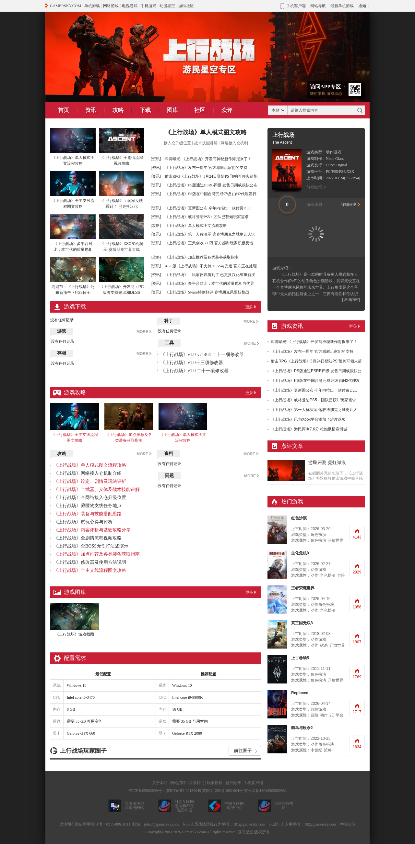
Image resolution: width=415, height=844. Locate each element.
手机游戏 (148, 6)
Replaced (299, 693)
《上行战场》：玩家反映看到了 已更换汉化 (121, 190)
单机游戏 (92, 6)
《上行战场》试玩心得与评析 (83, 521)
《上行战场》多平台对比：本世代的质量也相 (73, 233)
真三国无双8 (302, 623)
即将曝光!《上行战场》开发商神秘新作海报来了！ (208, 159)
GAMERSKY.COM (65, 6)
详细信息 (315, 187)
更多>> (354, 326)
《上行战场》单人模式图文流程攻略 (73, 147)
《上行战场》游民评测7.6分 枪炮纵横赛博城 (309, 429)
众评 (226, 110)
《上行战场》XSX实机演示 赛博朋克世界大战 (121, 233)
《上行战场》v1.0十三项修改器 (191, 362)
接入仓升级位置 (177, 143)
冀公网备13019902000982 (265, 790)
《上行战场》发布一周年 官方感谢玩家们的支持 (206, 167)
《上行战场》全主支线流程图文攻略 (73, 190)
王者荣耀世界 (302, 588)
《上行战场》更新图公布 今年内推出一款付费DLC (208, 208)
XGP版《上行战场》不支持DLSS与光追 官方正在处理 (211, 266)
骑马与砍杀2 (302, 728)
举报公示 (348, 824)
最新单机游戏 (342, 6)
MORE (142, 331)
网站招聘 (178, 783)
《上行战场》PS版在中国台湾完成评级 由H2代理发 (315, 380)
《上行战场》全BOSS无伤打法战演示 (90, 546)
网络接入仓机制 (234, 143)
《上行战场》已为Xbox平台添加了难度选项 (308, 419)
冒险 (341, 575)
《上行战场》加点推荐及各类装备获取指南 (202, 257)
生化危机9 (300, 553)
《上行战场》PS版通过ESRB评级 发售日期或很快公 (316, 371)
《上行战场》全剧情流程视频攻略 (121, 147)
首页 (63, 110)
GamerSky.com (194, 832)
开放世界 (335, 540)
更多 (250, 307)
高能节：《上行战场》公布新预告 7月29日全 (73, 276)
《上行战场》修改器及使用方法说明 (89, 562)
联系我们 (196, 783)
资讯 (90, 110)
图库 (172, 110)
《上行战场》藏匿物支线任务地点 (87, 505)
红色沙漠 (299, 518)
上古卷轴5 (300, 658)
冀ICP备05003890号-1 (146, 790)
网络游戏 (111, 6)
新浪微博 (233, 783)
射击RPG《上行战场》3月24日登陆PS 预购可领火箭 (316, 361)
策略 (328, 750)
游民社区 (186, 6)
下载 (145, 110)
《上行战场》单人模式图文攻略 (206, 132)
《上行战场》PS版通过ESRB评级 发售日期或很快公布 (211, 185)
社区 (199, 110)
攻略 (118, 110)
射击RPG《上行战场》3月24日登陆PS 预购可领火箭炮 (211, 176)
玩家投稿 (214, 783)
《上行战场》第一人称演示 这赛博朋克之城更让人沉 (210, 234)
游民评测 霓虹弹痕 (327, 462)
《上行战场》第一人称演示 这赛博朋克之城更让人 (314, 409)
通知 (362, 6)
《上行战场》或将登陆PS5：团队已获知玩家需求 (207, 217)
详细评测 (349, 204)
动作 (314, 575)
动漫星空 (167, 6)
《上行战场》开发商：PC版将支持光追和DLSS (121, 276)
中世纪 (316, 750)
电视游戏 (129, 6)
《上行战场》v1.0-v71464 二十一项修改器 (202, 354)
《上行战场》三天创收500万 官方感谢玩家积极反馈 (209, 243)
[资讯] (156, 159)
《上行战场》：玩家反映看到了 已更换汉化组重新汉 (210, 274)
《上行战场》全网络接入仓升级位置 (89, 497)
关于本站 (160, 783)
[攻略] (156, 225)
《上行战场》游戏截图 (74, 620)
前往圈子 (243, 750)
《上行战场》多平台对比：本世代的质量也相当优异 (209, 283)
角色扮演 (318, 540)
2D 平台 (336, 715)
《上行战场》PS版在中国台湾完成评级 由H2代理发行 (210, 194)
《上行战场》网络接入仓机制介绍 (87, 473)
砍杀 (324, 645)
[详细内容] (351, 299)
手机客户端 (253, 783)
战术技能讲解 (206, 143)
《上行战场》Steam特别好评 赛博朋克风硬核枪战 (207, 292)
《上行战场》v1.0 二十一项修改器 (194, 370)
